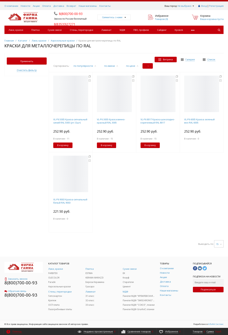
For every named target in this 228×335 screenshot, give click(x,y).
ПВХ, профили (141, 29)
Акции (36, 5)
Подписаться (208, 289)
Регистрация (216, 5)
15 (219, 244)
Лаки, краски (16, 29)
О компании (11, 5)
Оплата (46, 5)
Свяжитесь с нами (114, 17)
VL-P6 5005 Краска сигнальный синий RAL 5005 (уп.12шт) (70, 121)
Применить (26, 61)
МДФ (122, 29)
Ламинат (106, 29)
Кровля (179, 29)
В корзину (63, 145)
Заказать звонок (16, 278)
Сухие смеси (55, 29)
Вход (204, 5)
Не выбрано (186, 5)
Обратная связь (15, 291)
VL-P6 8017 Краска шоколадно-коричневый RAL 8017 (158, 121)
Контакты (105, 5)
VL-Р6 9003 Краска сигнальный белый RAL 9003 (70, 201)
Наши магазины (88, 5)
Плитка (35, 29)
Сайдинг (162, 29)
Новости (25, 5)
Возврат (71, 5)
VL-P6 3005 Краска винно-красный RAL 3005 (111, 121)
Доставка (58, 5)
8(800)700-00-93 (20, 283)
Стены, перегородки (81, 29)
